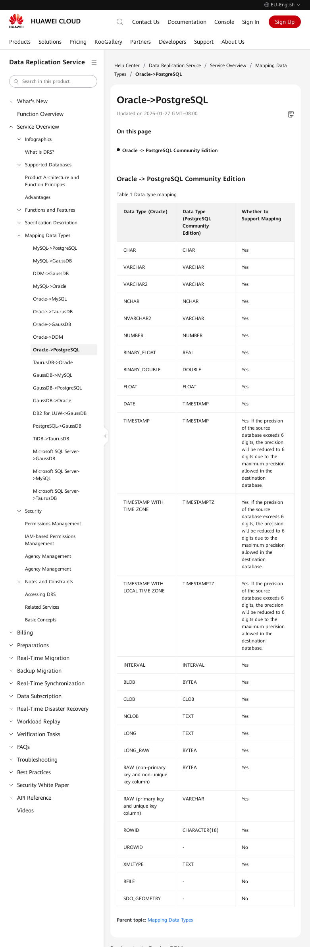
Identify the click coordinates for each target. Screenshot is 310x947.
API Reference (34, 798)
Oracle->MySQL (50, 299)
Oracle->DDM (48, 337)
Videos (25, 810)
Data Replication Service (175, 65)
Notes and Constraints (49, 581)
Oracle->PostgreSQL (56, 350)
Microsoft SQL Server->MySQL (56, 475)
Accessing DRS (40, 594)
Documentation (187, 22)
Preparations (33, 645)
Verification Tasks (38, 734)
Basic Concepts (40, 620)
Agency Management (48, 556)
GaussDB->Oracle (52, 400)
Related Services (42, 607)
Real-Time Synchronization (51, 683)
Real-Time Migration (43, 658)
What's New (32, 101)
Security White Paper (43, 785)
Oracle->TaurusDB (53, 311)
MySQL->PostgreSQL (55, 248)
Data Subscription (39, 696)
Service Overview (38, 126)
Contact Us (146, 22)
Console (224, 22)
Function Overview (40, 114)
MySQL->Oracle (49, 286)
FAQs (23, 747)
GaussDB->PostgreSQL (57, 388)
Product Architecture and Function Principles (52, 181)
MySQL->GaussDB (52, 261)
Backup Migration (39, 670)
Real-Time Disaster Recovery (53, 709)
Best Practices (34, 772)
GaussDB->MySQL (52, 375)
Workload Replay (38, 721)
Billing (25, 632)
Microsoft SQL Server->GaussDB (56, 455)
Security (33, 511)
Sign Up (285, 22)
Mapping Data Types (47, 235)
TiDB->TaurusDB (51, 439)
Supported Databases (48, 165)
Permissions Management (53, 524)
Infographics (38, 139)
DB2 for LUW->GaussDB (60, 413)
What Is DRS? (39, 152)
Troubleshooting (37, 759)
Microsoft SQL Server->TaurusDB (56, 494)
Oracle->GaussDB (52, 324)
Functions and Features (50, 210)
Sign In (250, 22)
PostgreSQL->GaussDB (57, 426)
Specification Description (51, 223)
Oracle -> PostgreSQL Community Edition (170, 150)
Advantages (37, 197)
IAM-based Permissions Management (50, 540)
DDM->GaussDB (51, 273)
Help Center (127, 65)
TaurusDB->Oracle (53, 362)
